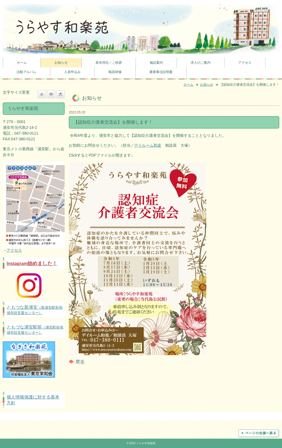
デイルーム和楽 (147, 145)
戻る (76, 361)
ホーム (22, 63)
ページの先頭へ (258, 433)
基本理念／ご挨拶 (108, 63)
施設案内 (156, 63)
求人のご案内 (200, 63)
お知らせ (61, 63)
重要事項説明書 (161, 72)
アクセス (244, 63)
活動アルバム (26, 72)
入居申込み (72, 72)
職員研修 (115, 72)
